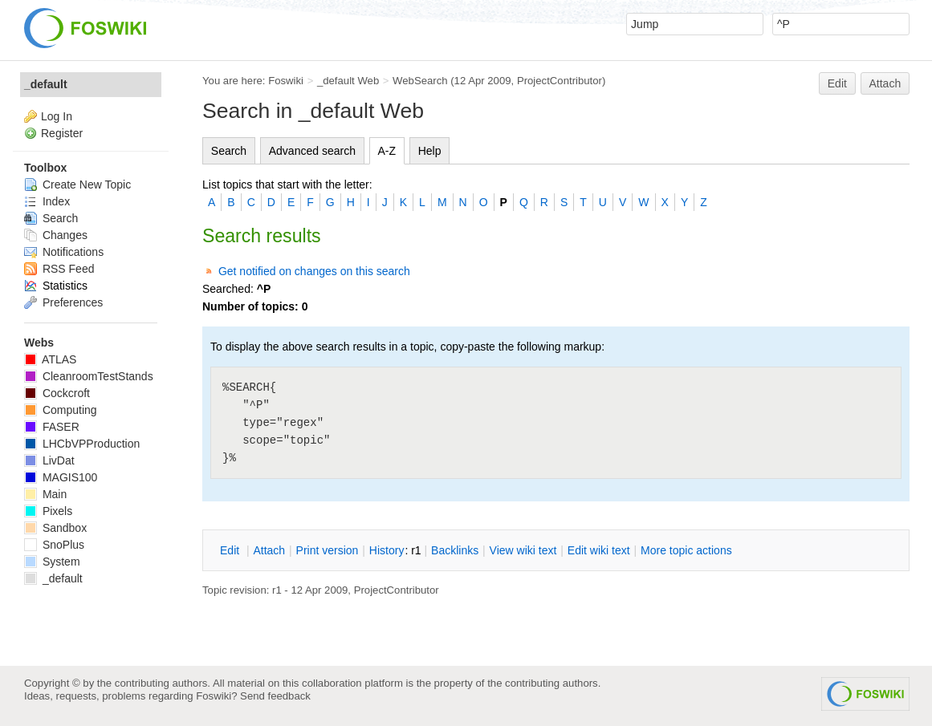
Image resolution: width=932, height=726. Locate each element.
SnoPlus (54, 544)
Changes (56, 235)
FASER (51, 426)
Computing (60, 410)
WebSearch (420, 81)
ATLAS (50, 359)
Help (430, 150)
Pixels (48, 511)
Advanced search (312, 150)
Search (228, 150)
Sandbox (55, 527)
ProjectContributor (559, 81)
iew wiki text (523, 550)
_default (45, 84)
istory (387, 550)
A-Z (387, 150)
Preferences (63, 302)
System (52, 561)
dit (231, 550)
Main (45, 494)
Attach (885, 83)
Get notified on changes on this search (314, 271)
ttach (269, 550)
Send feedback (275, 696)
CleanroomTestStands (88, 376)
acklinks (454, 550)
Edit (837, 83)
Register (62, 133)
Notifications (64, 251)
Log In (56, 116)
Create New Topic (77, 184)
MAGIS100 (60, 477)
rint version (327, 550)
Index (47, 201)
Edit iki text (599, 550)
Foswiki (285, 81)
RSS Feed (59, 268)
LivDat (49, 460)
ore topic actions (686, 550)
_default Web (348, 81)
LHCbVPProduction (82, 443)
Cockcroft (57, 393)
